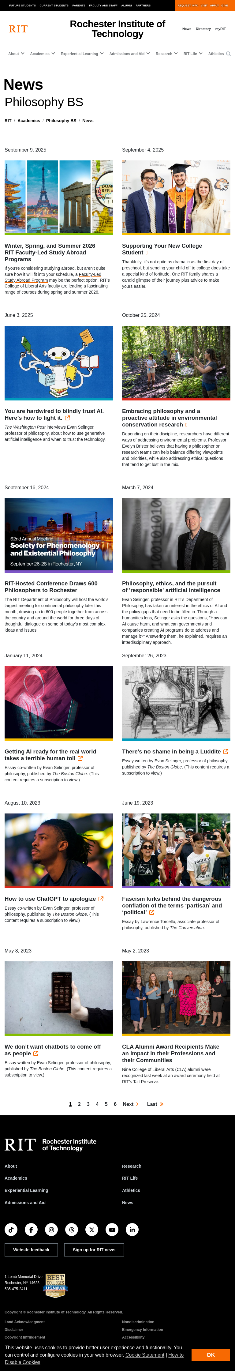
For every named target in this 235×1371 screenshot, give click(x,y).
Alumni (126, 5)
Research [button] (164, 54)
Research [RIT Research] (131, 1166)
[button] (228, 54)
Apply (214, 5)
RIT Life (130, 1178)
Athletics (216, 54)
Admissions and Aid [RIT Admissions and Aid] (25, 1202)
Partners (143, 5)
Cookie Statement (144, 1355)
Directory (203, 29)
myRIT (220, 29)
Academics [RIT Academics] (16, 1178)
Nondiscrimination (138, 1322)
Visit (204, 5)
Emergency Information (142, 1330)
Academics (28, 120)
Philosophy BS (61, 120)
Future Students (22, 5)
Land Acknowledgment (25, 1322)
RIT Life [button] (190, 54)
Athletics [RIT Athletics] (131, 1190)
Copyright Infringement (25, 1337)
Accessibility (133, 1337)
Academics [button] (39, 54)
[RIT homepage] (18, 29)
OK (211, 1355)
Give (225, 5)
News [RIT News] (127, 1202)
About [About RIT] (11, 1166)
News (186, 29)
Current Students (54, 5)
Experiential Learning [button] (79, 54)
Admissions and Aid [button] (126, 54)
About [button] (13, 54)
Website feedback (31, 1249)
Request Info (188, 5)
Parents (79, 5)
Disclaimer (14, 1330)
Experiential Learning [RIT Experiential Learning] (26, 1190)
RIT (8, 120)
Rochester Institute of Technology (117, 28)
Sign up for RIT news (94, 1249)
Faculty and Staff (103, 5)
